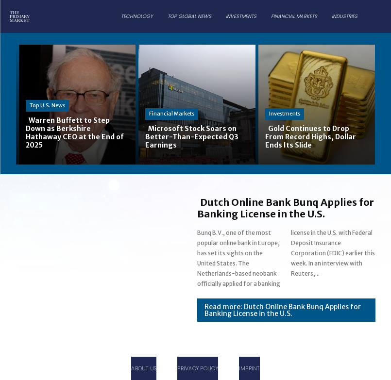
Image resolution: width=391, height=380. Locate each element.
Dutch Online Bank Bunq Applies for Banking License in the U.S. (285, 208)
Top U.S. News (47, 105)
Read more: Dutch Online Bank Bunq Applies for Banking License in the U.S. (282, 310)
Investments (284, 113)
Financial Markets (171, 113)
